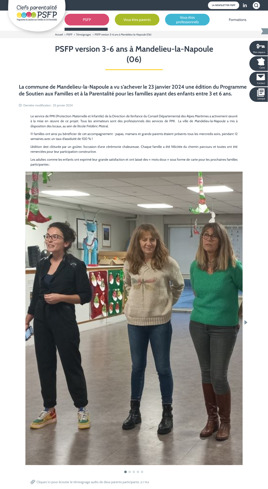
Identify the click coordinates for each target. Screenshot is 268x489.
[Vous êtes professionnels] (187, 22)
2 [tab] (130, 472)
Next (246, 322)
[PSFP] (87, 22)
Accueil (59, 34)
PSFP (69, 34)
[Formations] (237, 22)
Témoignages (83, 34)
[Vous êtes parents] (137, 22)
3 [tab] (134, 472)
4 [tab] (138, 472)
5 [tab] (142, 472)
